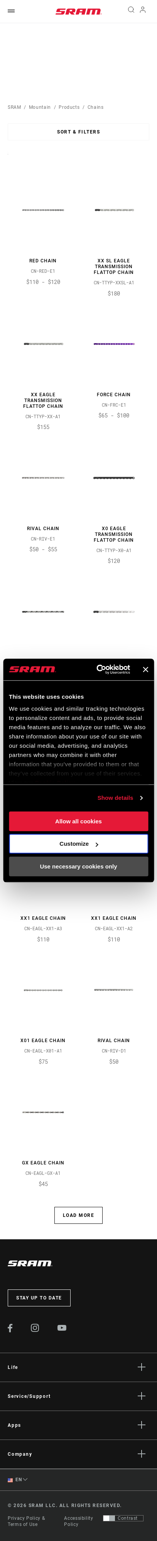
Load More (79, 1215)
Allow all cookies (78, 821)
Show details (115, 797)
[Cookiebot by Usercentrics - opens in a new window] (98, 669)
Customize (78, 843)
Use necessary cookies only (78, 866)
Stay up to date (39, 1298)
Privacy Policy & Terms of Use (26, 1521)
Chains (96, 107)
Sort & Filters (78, 132)
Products (69, 107)
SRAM (14, 107)
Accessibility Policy (78, 1521)
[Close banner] (145, 669)
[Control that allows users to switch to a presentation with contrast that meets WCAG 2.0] (123, 1518)
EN (15, 1480)
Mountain (40, 107)
